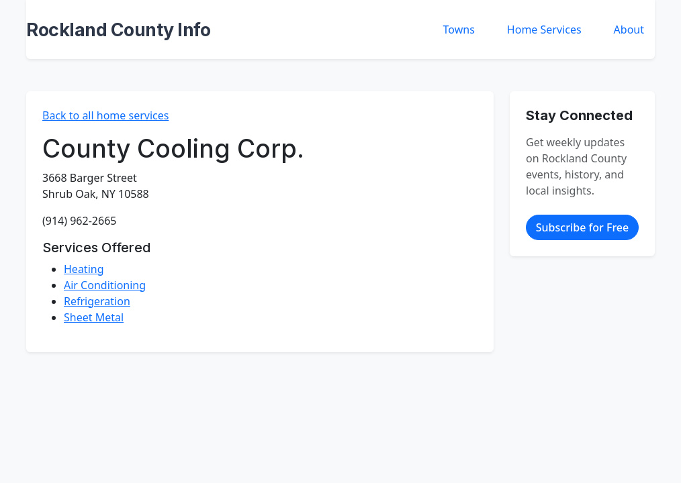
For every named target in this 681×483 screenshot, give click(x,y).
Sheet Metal (94, 317)
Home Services (544, 29)
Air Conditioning (105, 285)
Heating (84, 269)
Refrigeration (97, 301)
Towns (459, 29)
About (629, 29)
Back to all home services (105, 115)
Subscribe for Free (582, 227)
